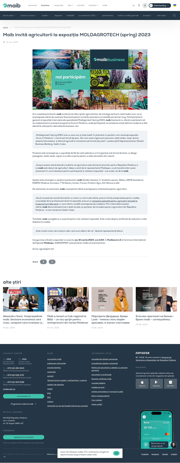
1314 (24, 359)
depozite (58, 15)
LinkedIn (174, 455)
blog (49, 393)
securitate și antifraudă (101, 374)
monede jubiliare (98, 383)
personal (32, 5)
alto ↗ (71, 5)
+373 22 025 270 (15, 375)
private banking (54, 367)
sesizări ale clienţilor (55, 384)
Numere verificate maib (101, 379)
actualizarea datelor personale (105, 359)
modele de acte (98, 387)
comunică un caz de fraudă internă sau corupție (67, 406)
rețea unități (97, 404)
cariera (50, 401)
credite (46, 15)
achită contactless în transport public (107, 391)
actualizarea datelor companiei (105, 363)
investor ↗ (94, 5)
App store (142, 386)
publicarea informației (56, 363)
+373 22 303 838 (15, 382)
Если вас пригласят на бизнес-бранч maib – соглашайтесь (155, 318)
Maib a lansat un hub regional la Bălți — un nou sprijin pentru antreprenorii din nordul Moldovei (67, 319)
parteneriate (107, 15)
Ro (133, 5)
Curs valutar (97, 400)
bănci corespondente (100, 396)
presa (5, 27)
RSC (49, 397)
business (46, 5)
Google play (156, 386)
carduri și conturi (29, 15)
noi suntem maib (54, 359)
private (81, 5)
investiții (147, 15)
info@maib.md (9, 389)
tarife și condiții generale (128, 15)
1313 (8, 359)
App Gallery (170, 386)
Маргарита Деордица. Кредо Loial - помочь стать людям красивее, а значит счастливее (111, 319)
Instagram (155, 455)
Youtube (165, 455)
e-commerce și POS (88, 15)
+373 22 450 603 (15, 368)
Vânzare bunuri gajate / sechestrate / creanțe (67, 380)
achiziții (50, 376)
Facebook (144, 455)
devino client (9, 15)
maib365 (70, 15)
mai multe (162, 15)
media (49, 389)
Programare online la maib (22, 404)
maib (106, 5)
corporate (59, 5)
